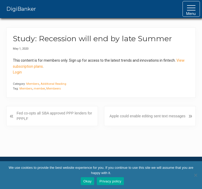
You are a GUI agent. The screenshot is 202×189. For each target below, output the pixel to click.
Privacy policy (110, 181)
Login (17, 72)
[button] (191, 9)
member (39, 88)
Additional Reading (53, 84)
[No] (195, 175)
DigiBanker (21, 9)
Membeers (53, 88)
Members (32, 84)
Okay (87, 181)
